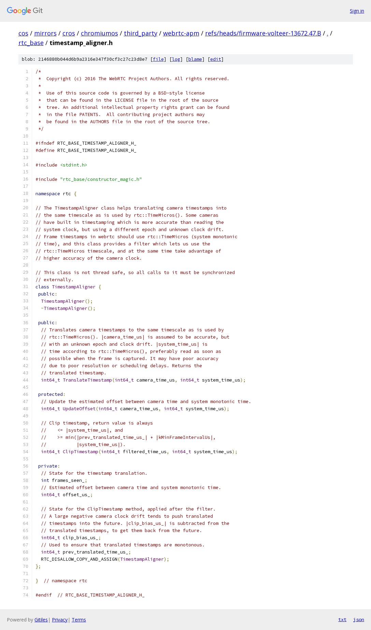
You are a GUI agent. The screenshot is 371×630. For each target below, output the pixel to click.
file (158, 59)
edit (215, 59)
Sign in (357, 11)
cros (68, 33)
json (358, 619)
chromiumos (99, 33)
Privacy (60, 619)
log (176, 59)
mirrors (45, 33)
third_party (140, 33)
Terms (79, 619)
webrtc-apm (181, 33)
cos (23, 33)
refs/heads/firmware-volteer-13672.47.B (263, 33)
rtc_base (31, 43)
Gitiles (41, 619)
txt (342, 619)
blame (195, 59)
